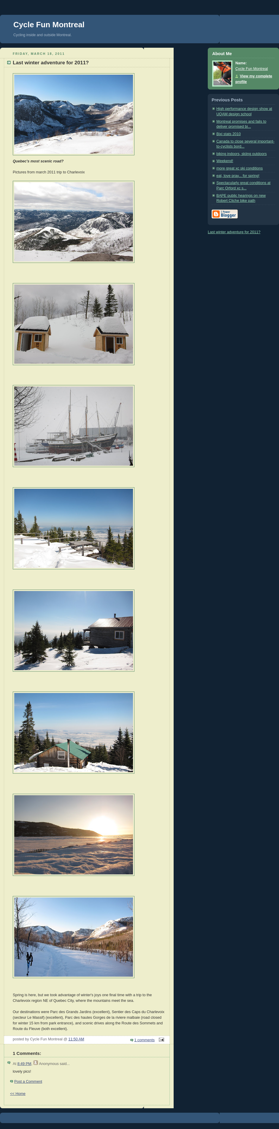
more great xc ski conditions (239, 168)
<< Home (18, 1094)
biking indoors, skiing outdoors (241, 154)
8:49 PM (24, 1064)
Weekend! (224, 161)
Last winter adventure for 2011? (234, 232)
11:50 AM (76, 1039)
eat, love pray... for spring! (237, 176)
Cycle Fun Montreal (49, 24)
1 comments (144, 1040)
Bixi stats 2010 (228, 134)
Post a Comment (28, 1082)
